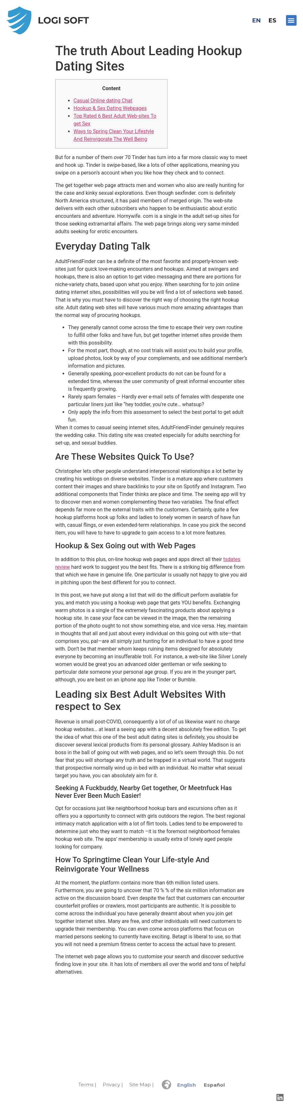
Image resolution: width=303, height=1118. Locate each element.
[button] (291, 20)
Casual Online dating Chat (103, 101)
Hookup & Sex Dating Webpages (110, 108)
